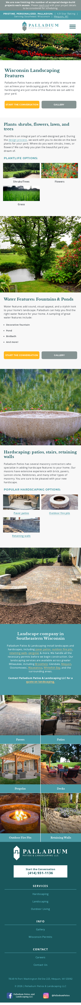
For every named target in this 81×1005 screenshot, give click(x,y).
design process (18, 140)
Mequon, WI (61, 16)
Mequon (66, 664)
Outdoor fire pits (59, 513)
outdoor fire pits (62, 649)
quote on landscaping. (40, 681)
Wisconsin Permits (40, 937)
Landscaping (40, 901)
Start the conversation (22, 104)
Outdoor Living (40, 909)
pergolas (34, 653)
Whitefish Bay (52, 667)
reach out (44, 5)
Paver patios (21, 513)
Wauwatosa (35, 667)
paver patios (43, 649)
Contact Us (41, 964)
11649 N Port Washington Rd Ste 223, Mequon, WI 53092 (41, 979)
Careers (41, 957)
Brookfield (41, 664)
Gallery (59, 104)
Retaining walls (21, 536)
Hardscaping (41, 894)
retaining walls (18, 653)
